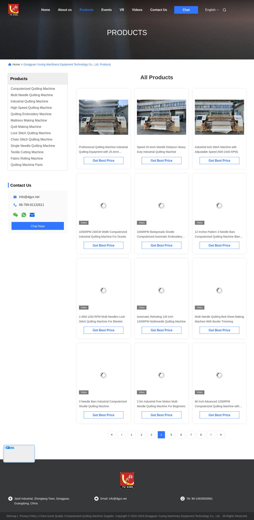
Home (45, 9)
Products (86, 9)
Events (106, 9)
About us (65, 9)
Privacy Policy (28, 516)
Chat (186, 9)
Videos (137, 9)
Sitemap (11, 516)
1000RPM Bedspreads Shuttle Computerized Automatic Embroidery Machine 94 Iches (159, 236)
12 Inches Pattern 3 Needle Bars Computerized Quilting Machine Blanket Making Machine (219, 236)
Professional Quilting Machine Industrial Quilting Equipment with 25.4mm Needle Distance (103, 151)
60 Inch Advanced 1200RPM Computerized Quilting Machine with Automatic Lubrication (217, 406)
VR (122, 9)
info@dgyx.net (29, 197)
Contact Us (158, 9)
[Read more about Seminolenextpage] (111, 434)
